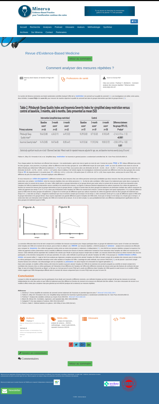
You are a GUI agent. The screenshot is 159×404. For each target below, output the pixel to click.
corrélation (39, 181)
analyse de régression (65, 321)
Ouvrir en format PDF (114, 78)
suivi (107, 165)
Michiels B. (23, 328)
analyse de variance (57, 323)
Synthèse (107, 27)
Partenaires (61, 32)
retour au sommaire (80, 58)
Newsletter (11, 390)
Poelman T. (30, 321)
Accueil (23, 27)
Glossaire (69, 27)
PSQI (115, 163)
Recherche (35, 27)
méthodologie (55, 325)
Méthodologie (94, 27)
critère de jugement (40, 179)
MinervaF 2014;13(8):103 (77, 297)
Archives (24, 32)
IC (52, 172)
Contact (49, 32)
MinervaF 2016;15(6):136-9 (106, 293)
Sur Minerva (36, 32)
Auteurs (81, 27)
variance (110, 246)
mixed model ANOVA (68, 325)
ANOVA (74, 246)
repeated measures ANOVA (60, 327)
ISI (121, 163)
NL (134, 21)
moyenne (33, 248)
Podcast (58, 27)
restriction (79, 96)
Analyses (47, 27)
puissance (69, 262)
